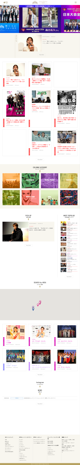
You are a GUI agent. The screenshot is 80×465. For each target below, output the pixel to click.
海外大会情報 (50, 442)
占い (20, 451)
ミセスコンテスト (22, 460)
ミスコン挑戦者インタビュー (39, 443)
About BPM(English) (9, 451)
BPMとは (7, 441)
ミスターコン (22, 455)
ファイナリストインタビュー (39, 441)
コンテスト (21, 444)
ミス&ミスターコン (23, 456)
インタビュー (22, 446)
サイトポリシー (8, 448)
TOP (6, 439)
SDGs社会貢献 (22, 449)
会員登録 (7, 443)
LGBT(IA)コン (22, 458)
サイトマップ (7, 449)
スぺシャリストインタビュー (39, 439)
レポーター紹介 (65, 449)
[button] (33, 307)
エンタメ (44, 39)
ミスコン (21, 443)
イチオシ (21, 441)
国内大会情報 (50, 441)
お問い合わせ (7, 444)
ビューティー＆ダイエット (24, 448)
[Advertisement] (65, 74)
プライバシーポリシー (9, 446)
